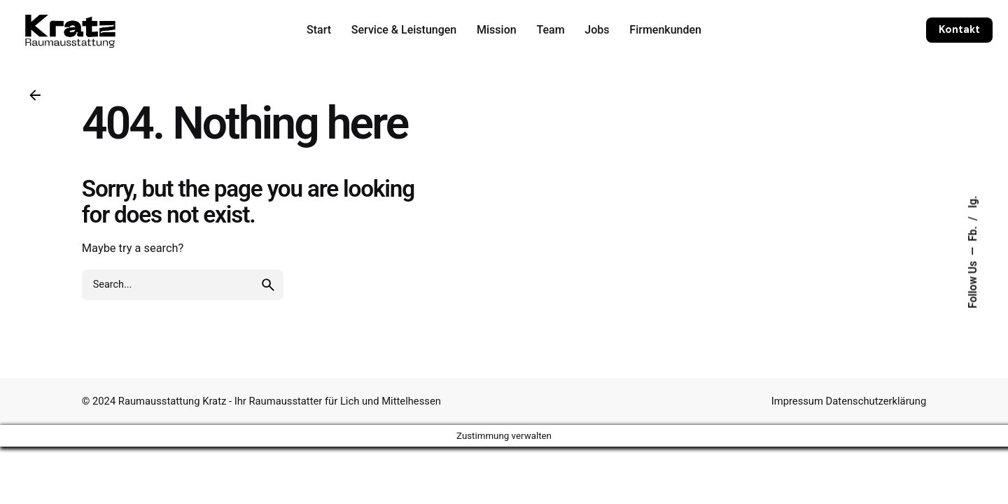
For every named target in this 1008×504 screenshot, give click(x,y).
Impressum (798, 401)
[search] (268, 285)
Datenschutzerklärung (876, 401)
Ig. (973, 201)
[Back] (35, 95)
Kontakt (959, 29)
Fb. (973, 232)
